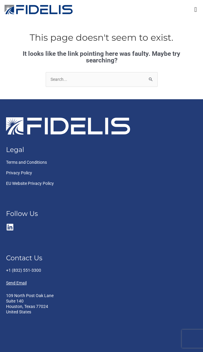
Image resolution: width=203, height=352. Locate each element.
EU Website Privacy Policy (30, 183)
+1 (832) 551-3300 (23, 270)
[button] (195, 9)
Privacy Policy (19, 172)
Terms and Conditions (26, 162)
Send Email (16, 283)
